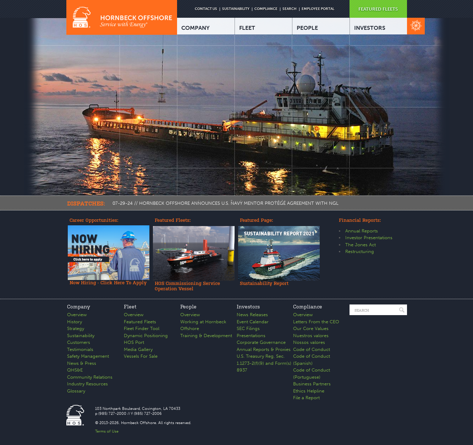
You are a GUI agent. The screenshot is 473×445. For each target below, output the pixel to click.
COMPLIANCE (265, 9)
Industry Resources (87, 383)
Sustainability (80, 335)
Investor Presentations (368, 237)
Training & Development (206, 335)
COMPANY (195, 27)
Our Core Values (311, 328)
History (74, 321)
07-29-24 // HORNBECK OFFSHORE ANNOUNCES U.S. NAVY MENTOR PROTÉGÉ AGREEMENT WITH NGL (225, 203)
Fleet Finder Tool (141, 328)
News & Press (81, 363)
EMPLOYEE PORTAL (318, 9)
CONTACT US (206, 9)
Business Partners (312, 383)
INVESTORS (369, 27)
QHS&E (75, 370)
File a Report (306, 397)
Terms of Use (107, 431)
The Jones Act (360, 244)
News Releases (252, 314)
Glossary (76, 391)
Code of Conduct (311, 349)
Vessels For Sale (141, 356)
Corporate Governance (261, 342)
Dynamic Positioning (146, 335)
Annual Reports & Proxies (264, 349)
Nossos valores (309, 342)
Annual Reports (361, 231)
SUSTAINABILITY (235, 9)
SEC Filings (248, 328)
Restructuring (359, 251)
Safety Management (88, 356)
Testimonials (80, 349)
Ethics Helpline (308, 391)
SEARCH (289, 9)
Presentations (251, 335)
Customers (78, 342)
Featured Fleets (140, 321)
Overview (77, 314)
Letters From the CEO (316, 321)
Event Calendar (253, 321)
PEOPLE (307, 27)
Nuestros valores (311, 335)
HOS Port (134, 342)
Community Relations (89, 377)
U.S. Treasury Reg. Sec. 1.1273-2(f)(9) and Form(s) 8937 (264, 363)
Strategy (75, 328)
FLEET (247, 27)
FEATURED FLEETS (378, 9)
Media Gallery (138, 349)
